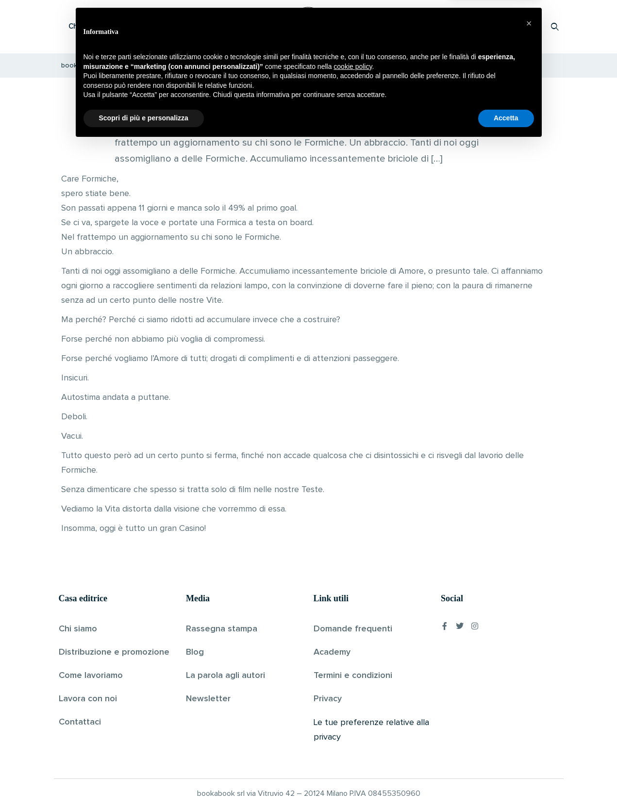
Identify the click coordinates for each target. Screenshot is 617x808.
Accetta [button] (506, 781)
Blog (195, 652)
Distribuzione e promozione (114, 652)
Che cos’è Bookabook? (107, 26)
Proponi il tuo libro (478, 26)
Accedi (529, 26)
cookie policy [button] (353, 730)
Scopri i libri (185, 26)
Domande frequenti (353, 629)
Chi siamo (78, 629)
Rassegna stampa (221, 629)
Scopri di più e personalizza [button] (143, 781)
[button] (529, 686)
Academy (332, 652)
